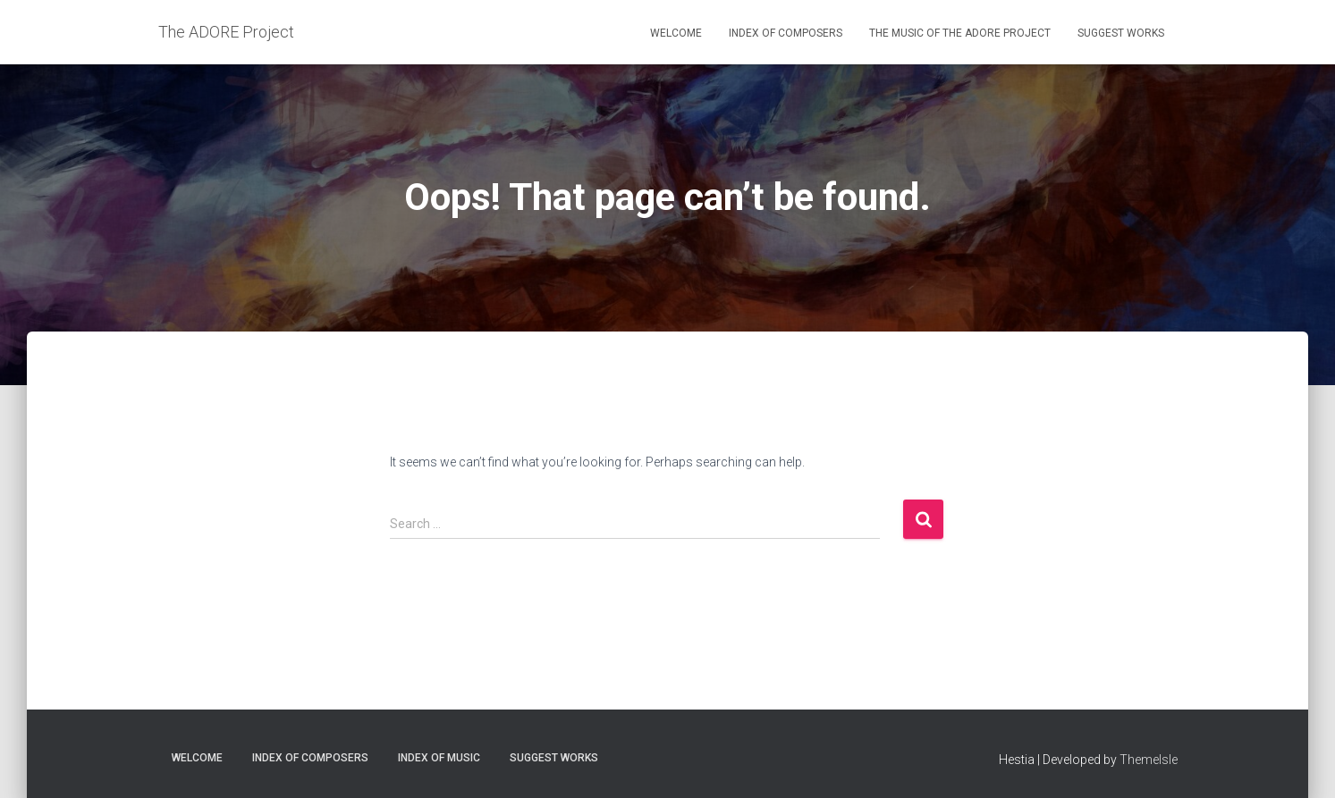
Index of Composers (785, 33)
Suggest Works (1120, 33)
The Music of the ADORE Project (960, 33)
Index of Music (439, 758)
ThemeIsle (1149, 759)
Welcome (676, 33)
